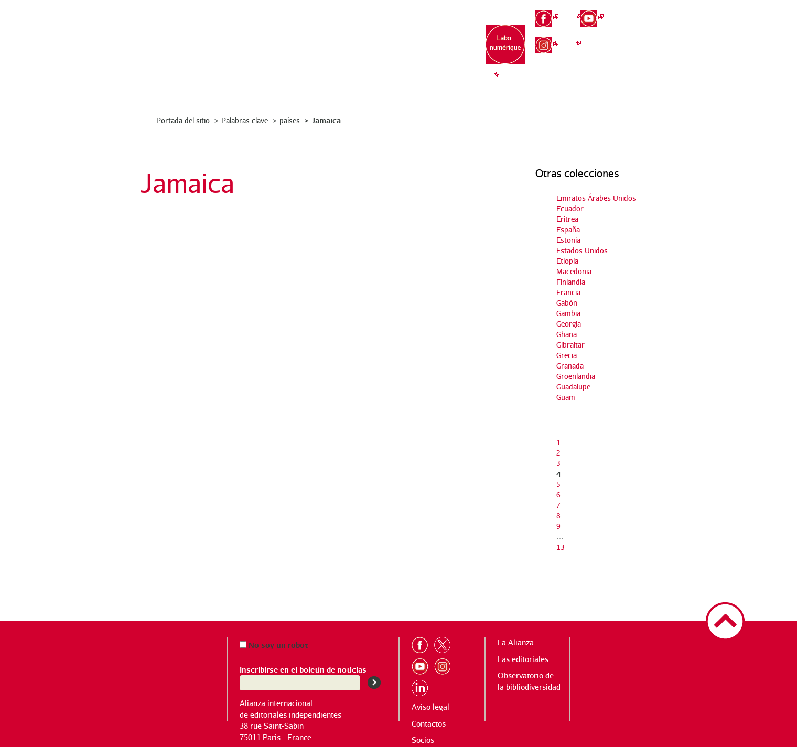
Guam (565, 397)
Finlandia (570, 281)
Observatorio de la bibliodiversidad (442, 53)
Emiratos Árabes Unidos (596, 197)
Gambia (568, 313)
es (637, 46)
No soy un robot (274, 644)
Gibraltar (570, 344)
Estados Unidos (582, 250)
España (568, 229)
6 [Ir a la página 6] (558, 494)
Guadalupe (573, 386)
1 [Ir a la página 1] (558, 442)
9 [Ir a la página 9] (558, 526)
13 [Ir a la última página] (560, 547)
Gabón (566, 302)
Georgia (568, 323)
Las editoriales (376, 47)
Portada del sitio (183, 120)
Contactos (429, 724)
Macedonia (573, 271)
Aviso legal (430, 707)
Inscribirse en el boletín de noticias (303, 669)
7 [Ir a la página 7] (558, 505)
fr (637, 11)
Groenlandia (575, 376)
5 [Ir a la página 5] (558, 484)
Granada (570, 365)
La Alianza (310, 42)
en (637, 29)
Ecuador (570, 208)
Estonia (568, 239)
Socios (423, 740)
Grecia (566, 355)
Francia (568, 292)
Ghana (566, 334)
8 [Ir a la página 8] (558, 515)
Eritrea (567, 218)
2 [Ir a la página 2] (558, 452)
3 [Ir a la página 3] (558, 463)
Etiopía (567, 260)
